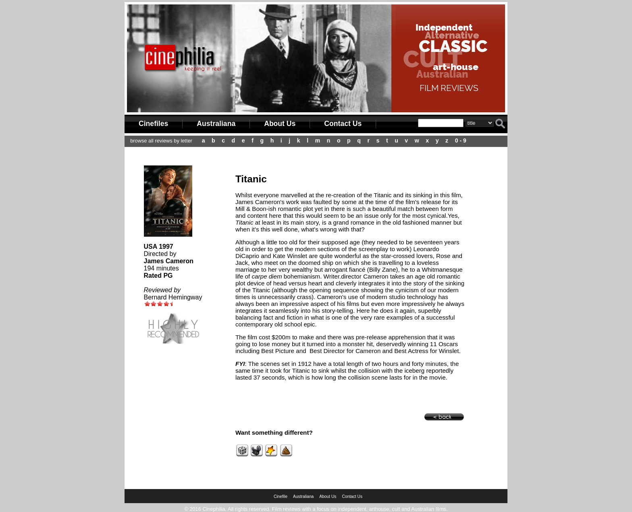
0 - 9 (460, 140)
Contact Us (343, 124)
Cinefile (280, 496)
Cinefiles (153, 124)
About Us (279, 124)
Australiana (216, 124)
